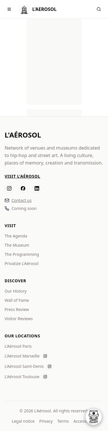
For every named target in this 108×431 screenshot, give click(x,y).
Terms (63, 421)
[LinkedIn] (36, 188)
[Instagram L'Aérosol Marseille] (45, 356)
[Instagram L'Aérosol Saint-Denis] (49, 366)
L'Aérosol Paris (18, 346)
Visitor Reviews (19, 318)
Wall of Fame (17, 300)
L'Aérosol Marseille (22, 356)
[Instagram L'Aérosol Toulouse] (45, 376)
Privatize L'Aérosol (22, 263)
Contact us (22, 200)
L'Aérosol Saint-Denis (24, 366)
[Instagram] (9, 188)
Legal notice (23, 421)
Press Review (17, 309)
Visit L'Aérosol (22, 176)
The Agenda (16, 236)
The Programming (22, 254)
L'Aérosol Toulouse (22, 376)
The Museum (17, 245)
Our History (15, 291)
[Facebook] (23, 188)
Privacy (46, 421)
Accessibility (84, 421)
